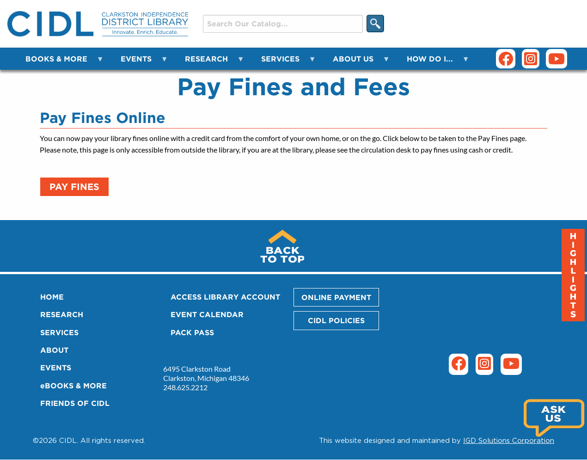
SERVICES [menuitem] (283, 62)
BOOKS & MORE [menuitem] (59, 62)
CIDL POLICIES (336, 320)
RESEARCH (61, 314)
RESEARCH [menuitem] (209, 62)
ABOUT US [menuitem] (356, 62)
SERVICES (59, 332)
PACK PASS (192, 332)
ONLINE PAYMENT (336, 297)
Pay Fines (74, 186)
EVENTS (55, 367)
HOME (52, 297)
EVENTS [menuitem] (139, 62)
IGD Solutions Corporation (508, 440)
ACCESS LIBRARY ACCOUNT (225, 297)
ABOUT (54, 350)
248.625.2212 (185, 387)
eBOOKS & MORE (73, 385)
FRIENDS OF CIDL (75, 403)
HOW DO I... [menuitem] (433, 62)
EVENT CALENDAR (207, 314)
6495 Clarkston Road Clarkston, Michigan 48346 (206, 373)
